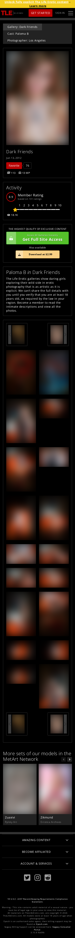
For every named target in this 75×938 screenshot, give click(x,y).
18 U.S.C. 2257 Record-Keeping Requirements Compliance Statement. (37, 900)
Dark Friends (19, 151)
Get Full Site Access (36, 238)
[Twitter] (27, 878)
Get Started (40, 13)
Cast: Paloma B (18, 34)
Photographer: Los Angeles (26, 40)
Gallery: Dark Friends (22, 27)
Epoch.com (42, 924)
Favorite (14, 165)
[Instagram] (37, 878)
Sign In (60, 13)
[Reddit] (48, 878)
